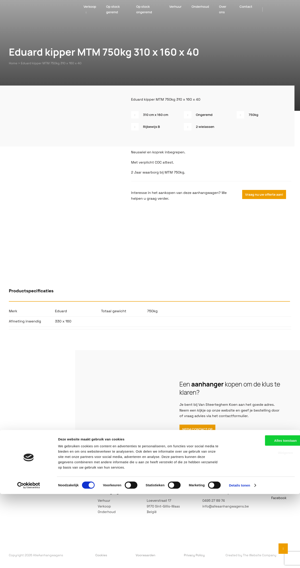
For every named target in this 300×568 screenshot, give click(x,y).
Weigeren (262, 527)
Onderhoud (199, 10)
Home (13, 63)
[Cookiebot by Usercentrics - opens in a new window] (28, 559)
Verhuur (173, 10)
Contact (246, 10)
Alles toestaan (263, 514)
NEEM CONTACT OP (198, 429)
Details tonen (239, 559)
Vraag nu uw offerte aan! (266, 193)
